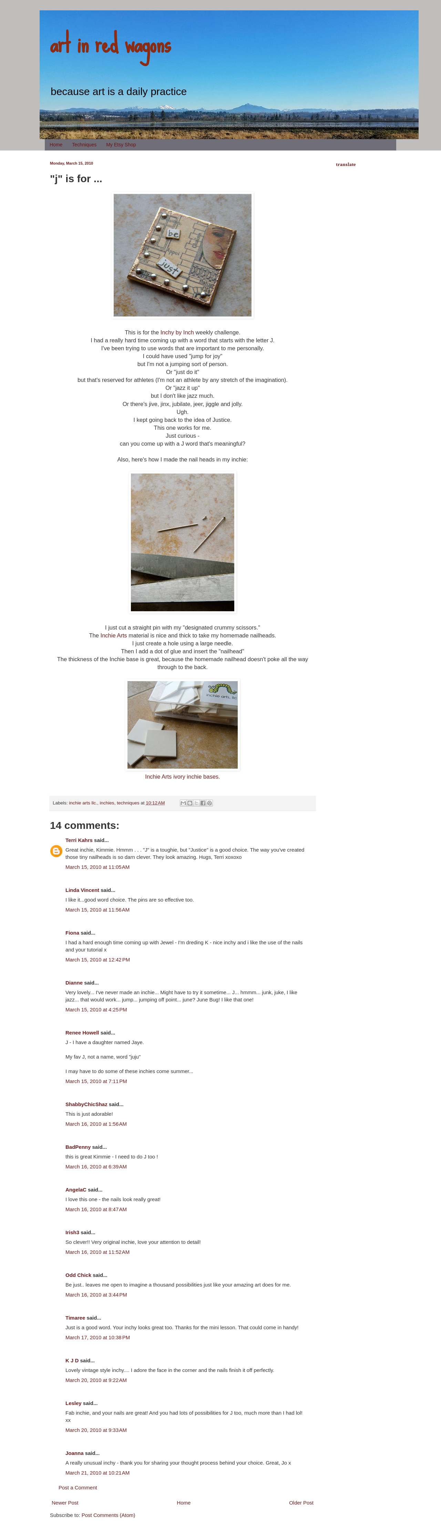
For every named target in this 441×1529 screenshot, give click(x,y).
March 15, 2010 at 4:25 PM (96, 1009)
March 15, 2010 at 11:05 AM (97, 867)
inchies (107, 802)
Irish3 (72, 1232)
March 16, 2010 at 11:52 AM (97, 1252)
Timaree (75, 1318)
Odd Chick (78, 1275)
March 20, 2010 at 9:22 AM (96, 1380)
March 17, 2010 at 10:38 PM (97, 1337)
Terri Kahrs (79, 840)
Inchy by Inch (177, 332)
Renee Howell (82, 1033)
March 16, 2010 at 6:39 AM (96, 1166)
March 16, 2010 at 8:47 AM (96, 1209)
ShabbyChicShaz (86, 1104)
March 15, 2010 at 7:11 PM (96, 1081)
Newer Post (65, 1503)
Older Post (301, 1503)
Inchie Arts (114, 635)
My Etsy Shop (121, 144)
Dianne (74, 983)
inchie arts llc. (83, 802)
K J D (72, 1360)
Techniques (84, 144)
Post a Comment (78, 1487)
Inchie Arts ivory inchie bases (181, 776)
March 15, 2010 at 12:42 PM (97, 960)
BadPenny (78, 1147)
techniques (128, 802)
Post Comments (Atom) (108, 1515)
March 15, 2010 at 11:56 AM (97, 910)
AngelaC (75, 1190)
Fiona (72, 933)
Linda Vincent (82, 890)
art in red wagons (110, 43)
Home (56, 144)
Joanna (74, 1453)
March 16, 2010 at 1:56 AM (96, 1124)
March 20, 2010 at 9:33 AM (96, 1430)
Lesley (73, 1403)
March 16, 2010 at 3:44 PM (96, 1295)
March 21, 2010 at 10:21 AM (97, 1473)
